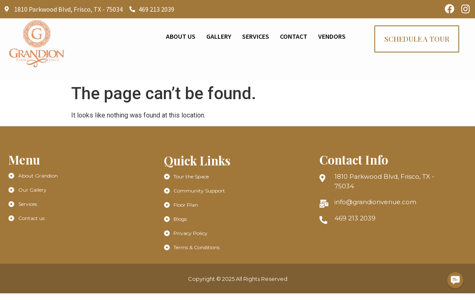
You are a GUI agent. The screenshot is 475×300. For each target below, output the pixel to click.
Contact (293, 36)
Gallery (218, 36)
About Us (180, 36)
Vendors (332, 36)
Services (255, 36)
